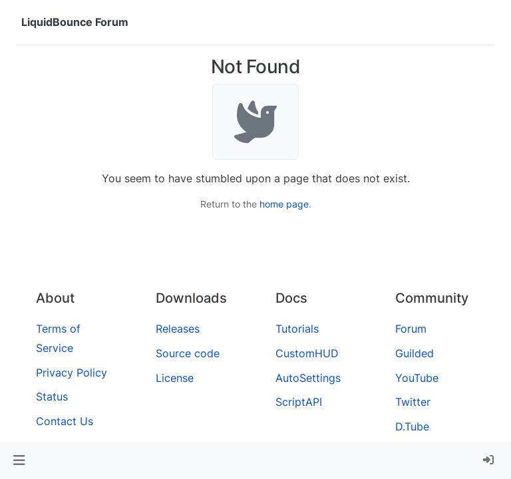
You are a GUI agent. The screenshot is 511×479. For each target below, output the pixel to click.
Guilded (414, 353)
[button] (19, 460)
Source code (188, 353)
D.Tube (412, 426)
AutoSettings (308, 378)
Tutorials (297, 328)
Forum (410, 328)
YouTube (416, 378)
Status (52, 396)
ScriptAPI (298, 401)
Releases (178, 328)
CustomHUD (307, 353)
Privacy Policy (71, 372)
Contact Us (64, 421)
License (175, 378)
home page (284, 204)
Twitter (412, 401)
